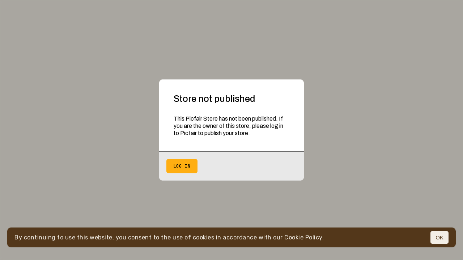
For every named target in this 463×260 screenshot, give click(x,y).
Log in (182, 166)
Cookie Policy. (304, 237)
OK (439, 237)
